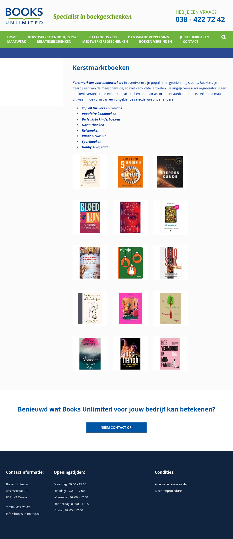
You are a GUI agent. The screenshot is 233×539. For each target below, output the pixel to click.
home (12, 37)
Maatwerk (16, 41)
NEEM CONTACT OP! (116, 427)
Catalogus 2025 (103, 37)
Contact (190, 41)
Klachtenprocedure (168, 491)
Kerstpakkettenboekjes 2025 (53, 37)
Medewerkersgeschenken (105, 41)
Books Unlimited (24, 16)
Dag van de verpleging (148, 37)
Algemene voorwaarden (171, 484)
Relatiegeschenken (54, 41)
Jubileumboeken (194, 37)
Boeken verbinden (155, 41)
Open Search (223, 37)
